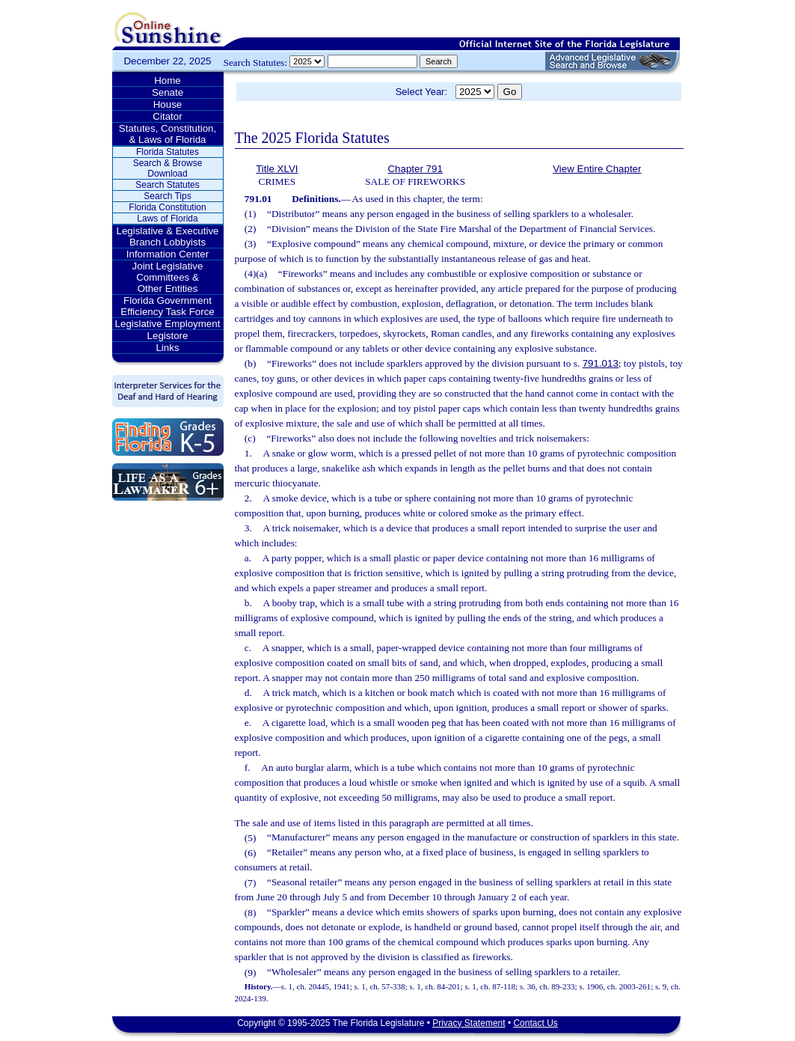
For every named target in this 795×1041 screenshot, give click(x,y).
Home (167, 80)
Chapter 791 (414, 168)
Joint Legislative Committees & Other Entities (167, 277)
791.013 (600, 363)
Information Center (167, 254)
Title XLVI (277, 168)
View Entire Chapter (597, 168)
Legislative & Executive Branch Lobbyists (167, 236)
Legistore (167, 335)
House (167, 104)
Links (167, 347)
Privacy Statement (468, 1023)
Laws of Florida (167, 218)
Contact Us (535, 1023)
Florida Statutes (167, 152)
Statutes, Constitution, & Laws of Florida (167, 134)
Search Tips (167, 196)
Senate (167, 92)
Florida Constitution (167, 207)
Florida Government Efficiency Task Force (167, 306)
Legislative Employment (168, 323)
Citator (167, 116)
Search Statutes (167, 185)
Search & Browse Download (168, 168)
